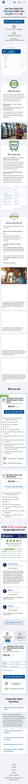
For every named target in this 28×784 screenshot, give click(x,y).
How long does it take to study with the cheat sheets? (13, 750)
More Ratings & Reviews (14, 623)
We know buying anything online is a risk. (13, 232)
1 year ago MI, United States (14, 592)
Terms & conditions (14, 775)
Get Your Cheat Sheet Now (14, 22)
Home (14, 764)
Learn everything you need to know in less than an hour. (13, 108)
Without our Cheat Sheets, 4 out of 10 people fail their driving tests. (13, 159)
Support (14, 772)
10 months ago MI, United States (15, 565)
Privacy (14, 769)
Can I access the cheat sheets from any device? (14, 738)
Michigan (14, 767)
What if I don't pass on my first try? (13, 744)
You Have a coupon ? (7, 670)
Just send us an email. (9, 263)
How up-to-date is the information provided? (13, 731)
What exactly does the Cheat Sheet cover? (14, 708)
